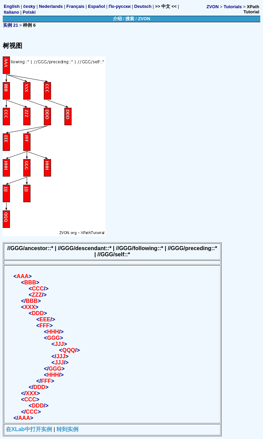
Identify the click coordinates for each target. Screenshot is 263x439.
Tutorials (233, 6)
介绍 (117, 18)
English (12, 6)
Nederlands (51, 6)
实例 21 (10, 25)
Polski (29, 12)
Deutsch (143, 6)
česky (29, 6)
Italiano (11, 12)
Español (96, 6)
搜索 (129, 18)
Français (75, 6)
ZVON (212, 6)
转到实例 (67, 429)
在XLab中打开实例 (29, 429)
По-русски (119, 6)
